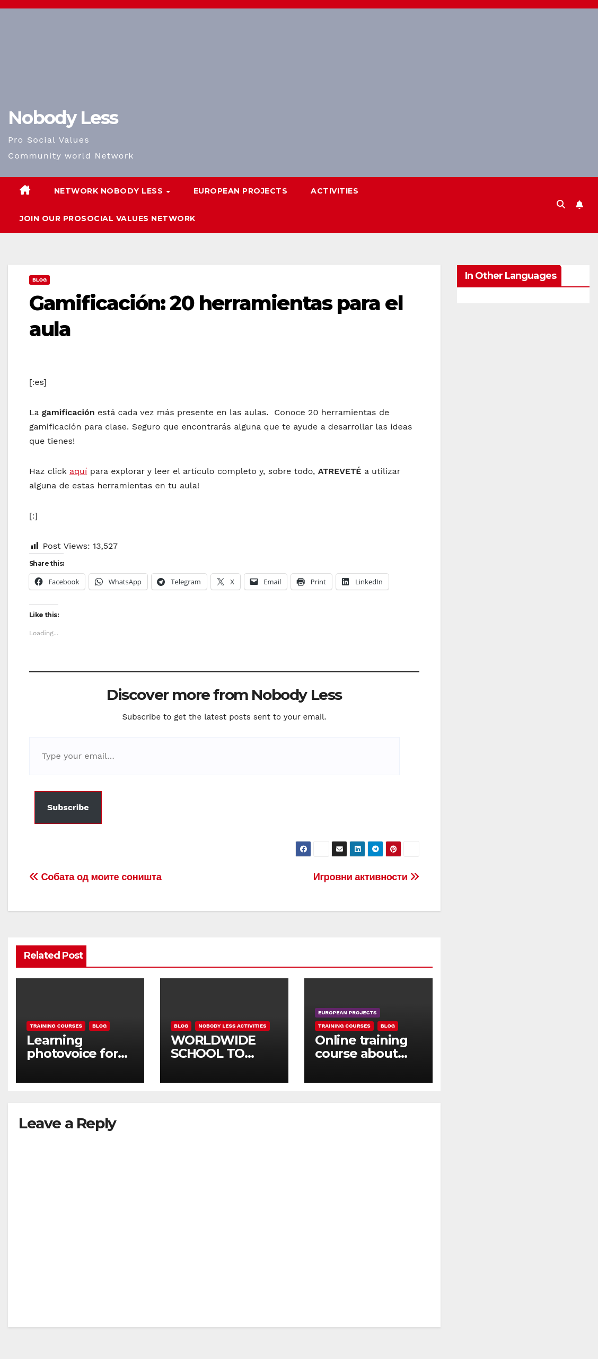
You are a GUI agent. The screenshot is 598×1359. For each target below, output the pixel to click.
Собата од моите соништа (95, 876)
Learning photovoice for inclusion (72, 1053)
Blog (39, 280)
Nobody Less (63, 118)
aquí (78, 471)
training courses (56, 1026)
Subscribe (68, 807)
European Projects (241, 191)
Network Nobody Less (109, 191)
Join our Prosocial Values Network (108, 218)
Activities (334, 191)
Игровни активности (366, 876)
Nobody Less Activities (232, 1026)
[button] (561, 204)
